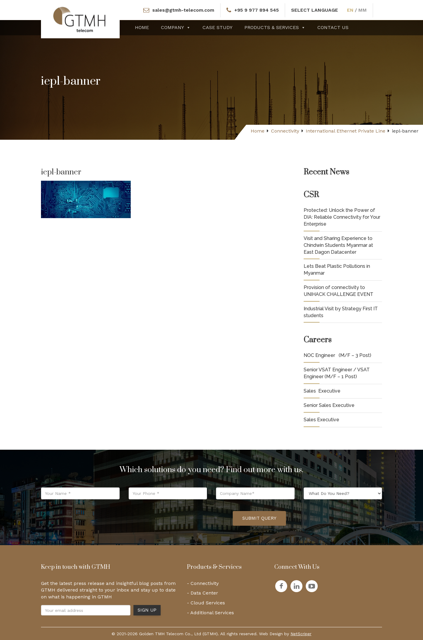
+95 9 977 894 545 (257, 10)
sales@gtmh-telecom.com (183, 10)
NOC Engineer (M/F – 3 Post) (337, 355)
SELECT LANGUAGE (315, 10)
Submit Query (259, 518)
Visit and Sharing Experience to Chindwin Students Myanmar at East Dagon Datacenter (338, 245)
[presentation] (182, 518)
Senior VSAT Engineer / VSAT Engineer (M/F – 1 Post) (337, 373)
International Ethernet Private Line (345, 131)
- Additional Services (210, 612)
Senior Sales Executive (329, 405)
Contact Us (333, 27)
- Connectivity (203, 583)
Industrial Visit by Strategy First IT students (341, 312)
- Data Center (202, 593)
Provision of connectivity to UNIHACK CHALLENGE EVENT (338, 291)
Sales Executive (322, 391)
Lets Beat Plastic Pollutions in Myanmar (337, 269)
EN (351, 10)
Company (176, 27)
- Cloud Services (206, 603)
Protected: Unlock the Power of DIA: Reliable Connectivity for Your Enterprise (342, 217)
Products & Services (274, 27)
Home (142, 27)
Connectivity (285, 131)
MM (364, 10)
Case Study (217, 27)
